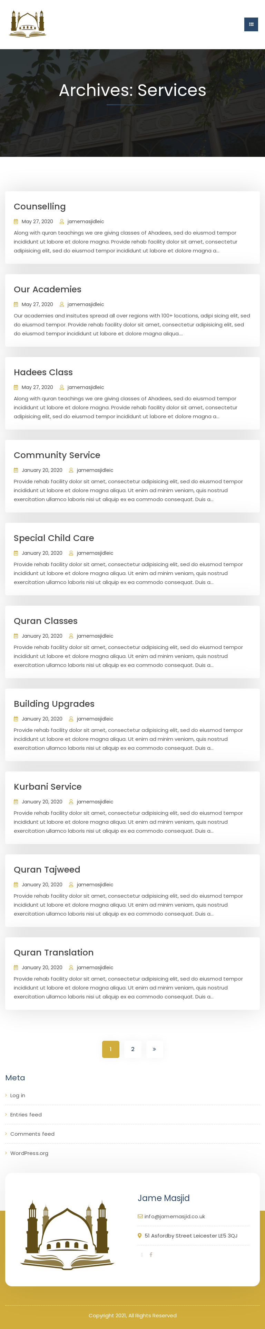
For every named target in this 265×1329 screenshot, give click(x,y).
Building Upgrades (54, 704)
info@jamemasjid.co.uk (175, 1216)
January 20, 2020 (42, 470)
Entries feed (26, 1114)
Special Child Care (54, 538)
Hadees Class (43, 372)
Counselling (40, 207)
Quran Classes (46, 621)
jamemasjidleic (86, 221)
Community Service (57, 455)
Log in (17, 1095)
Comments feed (32, 1133)
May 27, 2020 (37, 221)
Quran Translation (54, 953)
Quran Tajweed (47, 870)
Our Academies (47, 289)
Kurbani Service (48, 787)
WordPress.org (29, 1153)
